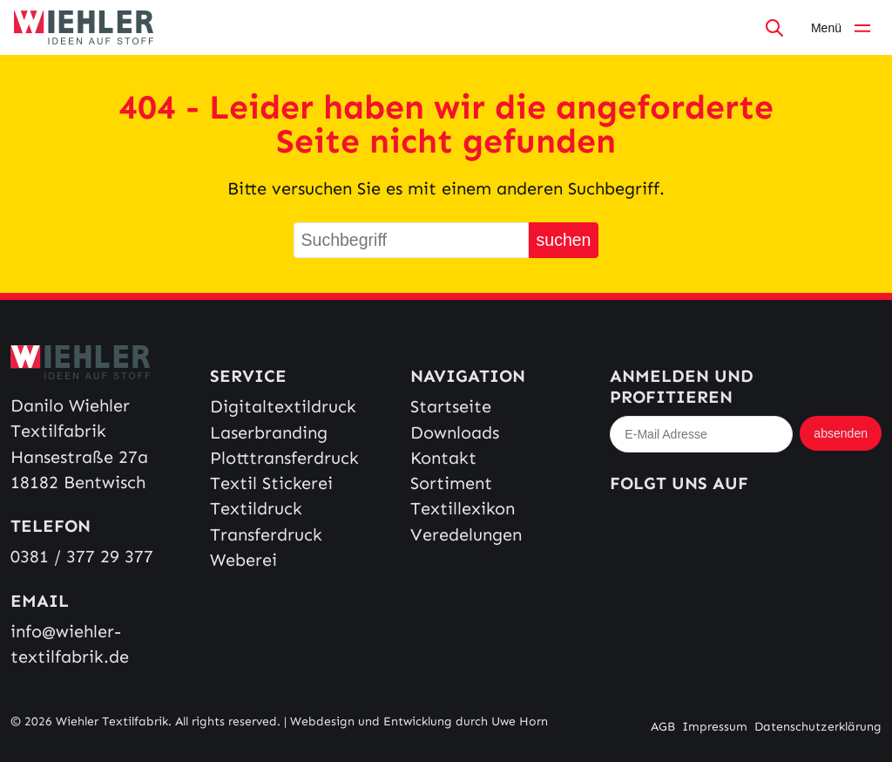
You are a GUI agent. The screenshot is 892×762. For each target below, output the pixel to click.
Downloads (454, 433)
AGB (663, 726)
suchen (564, 239)
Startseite (450, 407)
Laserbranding (269, 433)
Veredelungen (466, 535)
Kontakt (443, 458)
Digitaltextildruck (283, 407)
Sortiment (451, 483)
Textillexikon (462, 509)
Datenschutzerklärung (818, 726)
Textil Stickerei (271, 483)
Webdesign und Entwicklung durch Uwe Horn (419, 721)
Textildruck (256, 509)
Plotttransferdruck (284, 458)
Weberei (243, 560)
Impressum (714, 726)
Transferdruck (266, 535)
